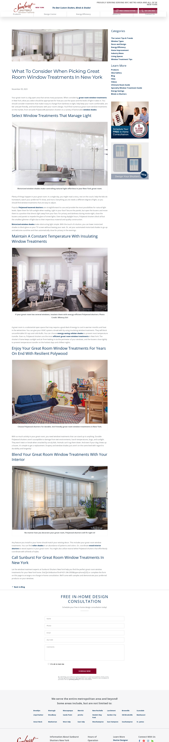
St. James (140, 718)
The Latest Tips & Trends (122, 34)
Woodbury (52, 711)
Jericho (80, 711)
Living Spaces (117, 53)
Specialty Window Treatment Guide (126, 84)
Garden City (111, 711)
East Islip (81, 718)
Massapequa (68, 707)
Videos (114, 78)
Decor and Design (118, 40)
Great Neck (37, 718)
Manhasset (141, 711)
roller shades (37, 542)
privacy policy (74, 676)
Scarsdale (140, 707)
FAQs (113, 75)
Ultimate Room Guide (120, 81)
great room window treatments (93, 94)
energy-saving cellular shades (70, 330)
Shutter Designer (120, 736)
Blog (113, 72)
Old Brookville (127, 711)
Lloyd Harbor (38, 711)
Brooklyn (36, 707)
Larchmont (111, 707)
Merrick (81, 707)
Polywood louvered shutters (31, 204)
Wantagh (51, 707)
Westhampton (98, 718)
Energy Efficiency (118, 44)
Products (115, 66)
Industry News (117, 50)
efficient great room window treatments (71, 333)
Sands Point (67, 711)
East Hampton (112, 718)
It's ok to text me (57, 660)
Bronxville (125, 707)
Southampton (127, 718)
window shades (90, 106)
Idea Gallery (116, 69)
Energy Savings (117, 87)
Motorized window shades (23, 221)
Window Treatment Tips (121, 56)
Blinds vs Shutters (119, 90)
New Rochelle (97, 707)
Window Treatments (122, 739)
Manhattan (52, 718)
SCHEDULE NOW (85, 667)
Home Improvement (120, 47)
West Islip (67, 718)
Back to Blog (18, 583)
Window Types (117, 37)
